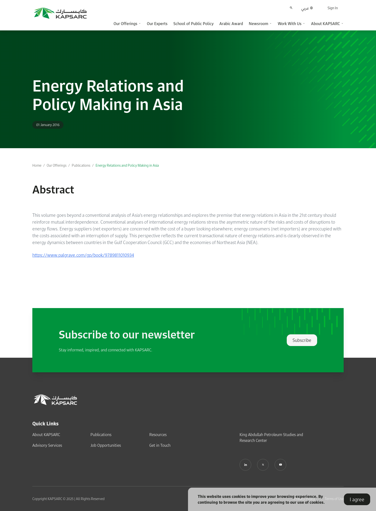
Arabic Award (231, 23)
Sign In (333, 8)
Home (36, 165)
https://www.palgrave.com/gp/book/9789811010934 (83, 255)
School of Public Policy (193, 23)
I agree (357, 499)
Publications (81, 165)
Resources (158, 434)
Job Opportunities (105, 445)
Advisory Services (47, 445)
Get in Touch (159, 445)
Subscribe (302, 340)
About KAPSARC (46, 434)
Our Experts (157, 23)
